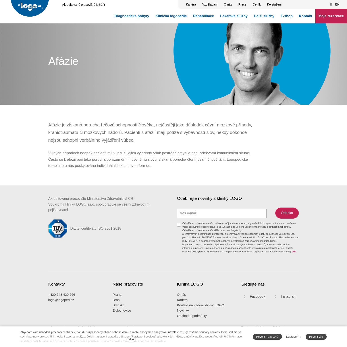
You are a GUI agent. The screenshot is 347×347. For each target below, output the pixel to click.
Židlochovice (122, 316)
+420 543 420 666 (61, 301)
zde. (294, 257)
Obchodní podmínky (192, 322)
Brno (116, 306)
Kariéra (182, 306)
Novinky (183, 316)
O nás (181, 301)
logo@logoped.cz (61, 306)
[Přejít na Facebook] (253, 302)
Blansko (118, 311)
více (131, 339)
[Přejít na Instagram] (284, 302)
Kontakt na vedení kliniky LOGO (200, 311)
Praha (117, 301)
